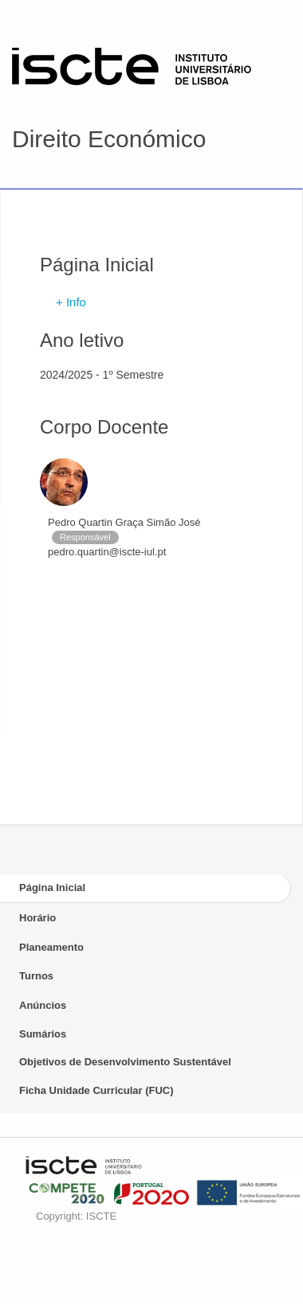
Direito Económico (109, 139)
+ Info (71, 302)
